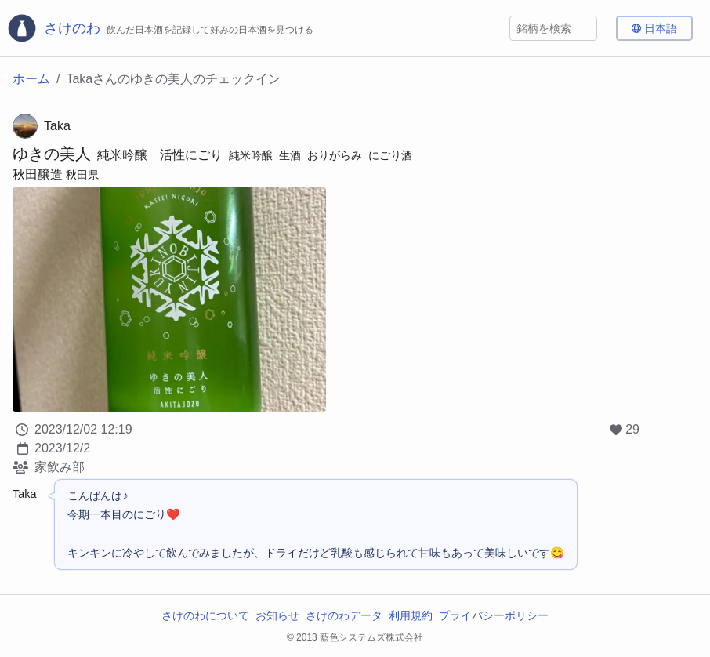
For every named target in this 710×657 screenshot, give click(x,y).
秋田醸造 (38, 174)
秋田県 (82, 175)
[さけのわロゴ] (159, 28)
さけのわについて (205, 615)
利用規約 (411, 615)
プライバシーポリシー (494, 615)
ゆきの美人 (52, 153)
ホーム (31, 78)
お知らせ (277, 615)
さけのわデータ (344, 615)
